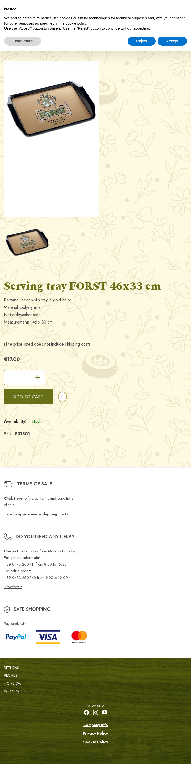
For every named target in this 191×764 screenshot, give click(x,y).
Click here (13, 498)
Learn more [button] (23, 41)
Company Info (95, 724)
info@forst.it (13, 586)
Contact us (13, 551)
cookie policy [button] (75, 23)
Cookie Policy (95, 742)
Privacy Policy (95, 733)
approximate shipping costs (43, 514)
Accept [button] (172, 41)
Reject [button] (141, 41)
